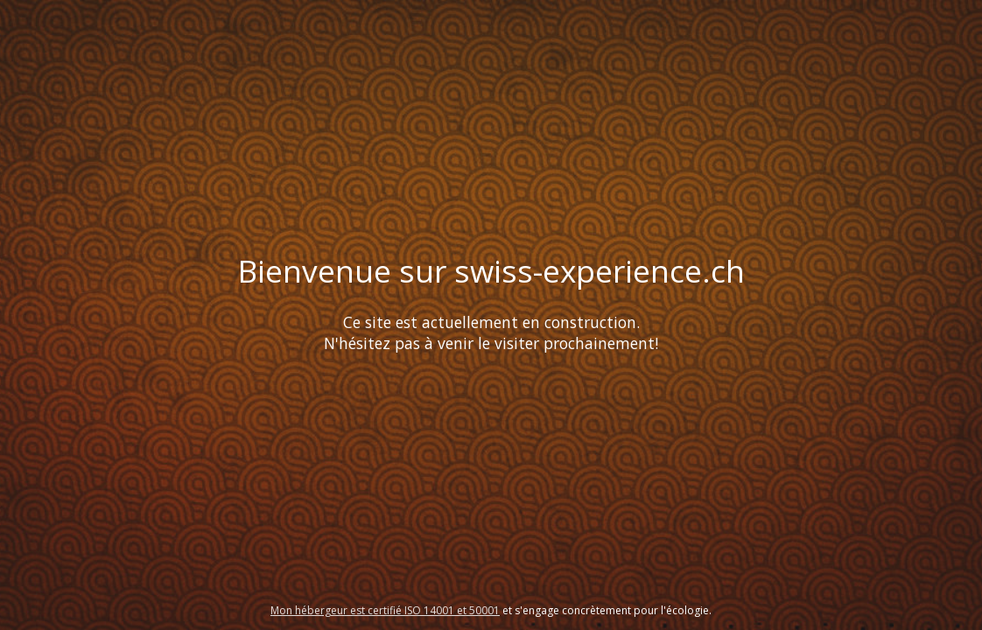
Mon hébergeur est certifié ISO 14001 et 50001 (385, 610)
